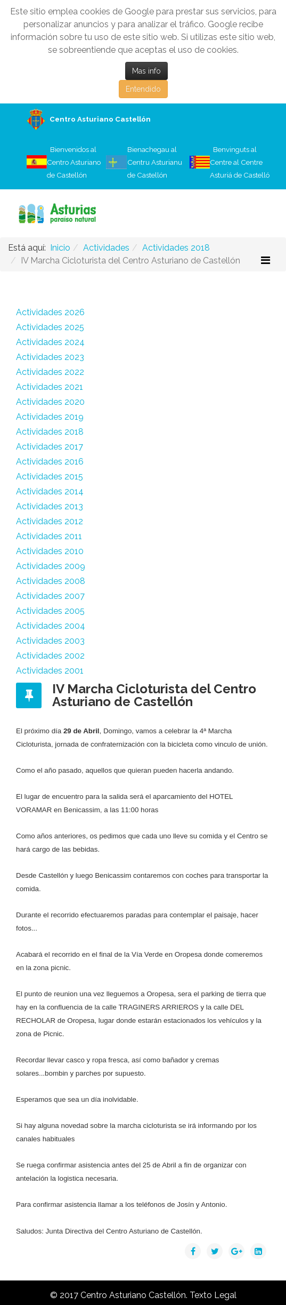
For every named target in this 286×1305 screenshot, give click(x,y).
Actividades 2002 (50, 656)
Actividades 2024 (50, 342)
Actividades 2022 (50, 372)
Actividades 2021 (49, 387)
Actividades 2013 (49, 506)
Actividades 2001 (50, 671)
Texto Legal (213, 1295)
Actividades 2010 (50, 551)
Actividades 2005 (50, 611)
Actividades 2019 (50, 417)
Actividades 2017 (49, 447)
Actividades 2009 (50, 566)
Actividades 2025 (50, 327)
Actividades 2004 (50, 626)
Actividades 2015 (49, 476)
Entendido (143, 89)
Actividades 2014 (50, 491)
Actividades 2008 (50, 581)
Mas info (146, 71)
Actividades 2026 (50, 312)
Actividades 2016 (50, 462)
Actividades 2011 (49, 536)
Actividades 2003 (50, 641)
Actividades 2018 (50, 432)
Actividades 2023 (50, 357)
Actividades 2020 (50, 402)
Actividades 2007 (50, 596)
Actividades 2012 (49, 521)
